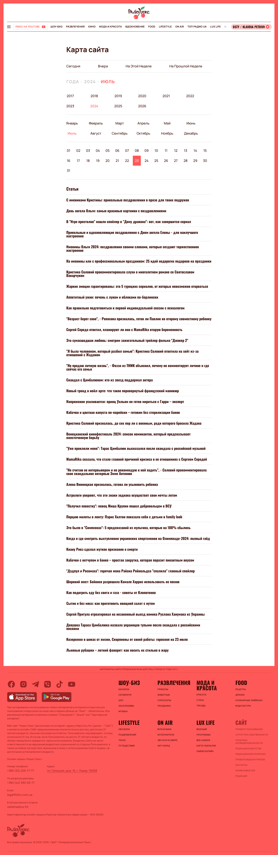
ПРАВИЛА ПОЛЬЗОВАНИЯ (249, 729)
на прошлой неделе (185, 66)
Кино (92, 26)
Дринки (239, 694)
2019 (118, 96)
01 (68, 150)
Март (120, 123)
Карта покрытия (206, 745)
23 (137, 160)
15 (205, 150)
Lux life (215, 26)
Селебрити (124, 694)
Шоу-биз (56, 26)
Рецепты (240, 689)
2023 (70, 106)
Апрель (143, 123)
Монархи (123, 689)
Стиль (200, 700)
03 (88, 150)
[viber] (47, 684)
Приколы (162, 689)
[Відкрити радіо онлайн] (251, 27)
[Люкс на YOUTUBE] (30, 27)
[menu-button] (9, 26)
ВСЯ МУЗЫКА (164, 729)
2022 (190, 96)
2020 (142, 96)
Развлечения (75, 26)
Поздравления (127, 734)
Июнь (191, 123)
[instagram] (23, 684)
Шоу (120, 700)
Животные (163, 694)
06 (117, 150)
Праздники (164, 705)
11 (166, 150)
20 (107, 160)
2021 (166, 96)
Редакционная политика (250, 754)
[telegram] (35, 684)
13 (185, 150)
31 (68, 170)
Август (96, 133)
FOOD (151, 26)
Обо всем (124, 729)
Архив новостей (245, 770)
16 (68, 160)
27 (176, 160)
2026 (142, 106)
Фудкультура (243, 705)
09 (146, 150)
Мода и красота (110, 26)
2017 (70, 96)
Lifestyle (165, 26)
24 (147, 160)
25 (156, 160)
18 (88, 160)
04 (98, 150)
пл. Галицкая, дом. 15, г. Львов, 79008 (72, 771)
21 (117, 160)
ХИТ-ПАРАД (163, 745)
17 (78, 160)
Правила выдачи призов (250, 759)
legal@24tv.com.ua (19, 795)
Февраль (96, 123)
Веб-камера (203, 740)
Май (167, 123)
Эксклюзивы (126, 705)
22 (127, 160)
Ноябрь (167, 133)
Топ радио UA (197, 26)
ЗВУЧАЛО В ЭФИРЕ (167, 740)
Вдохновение (135, 26)
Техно (122, 740)
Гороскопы (164, 700)
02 (78, 150)
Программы (203, 734)
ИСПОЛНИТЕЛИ (165, 734)
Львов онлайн (204, 751)
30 (205, 160)
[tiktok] (59, 684)
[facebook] (11, 684)
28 (185, 160)
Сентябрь (120, 133)
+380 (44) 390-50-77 (21, 783)
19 (98, 160)
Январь (72, 123)
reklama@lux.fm (17, 807)
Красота (201, 694)
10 (156, 150)
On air (179, 26)
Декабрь (191, 133)
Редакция (241, 776)
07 (127, 150)
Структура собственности (251, 734)
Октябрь (143, 133)
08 (137, 150)
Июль (108, 82)
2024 (90, 82)
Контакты (241, 765)
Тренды (200, 705)
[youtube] (71, 684)
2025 (118, 106)
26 (166, 160)
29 (195, 160)
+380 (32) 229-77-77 (20, 771)
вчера (103, 66)
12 (175, 150)
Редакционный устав (248, 748)
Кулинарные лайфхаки (248, 700)
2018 (94, 96)
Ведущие (201, 729)
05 (107, 150)
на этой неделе (139, 66)
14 (195, 150)
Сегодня (73, 66)
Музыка (123, 711)
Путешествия (126, 745)
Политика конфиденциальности (249, 742)
